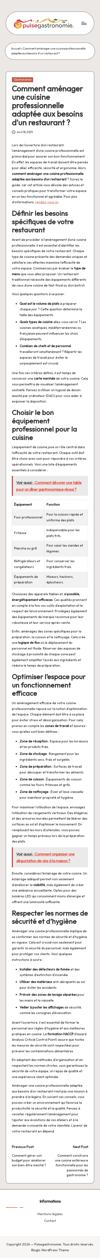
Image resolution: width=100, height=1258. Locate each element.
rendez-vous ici (46, 202)
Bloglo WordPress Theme (50, 1250)
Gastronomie (22, 79)
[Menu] (83, 23)
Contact (50, 1221)
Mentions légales (50, 1214)
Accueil (16, 48)
